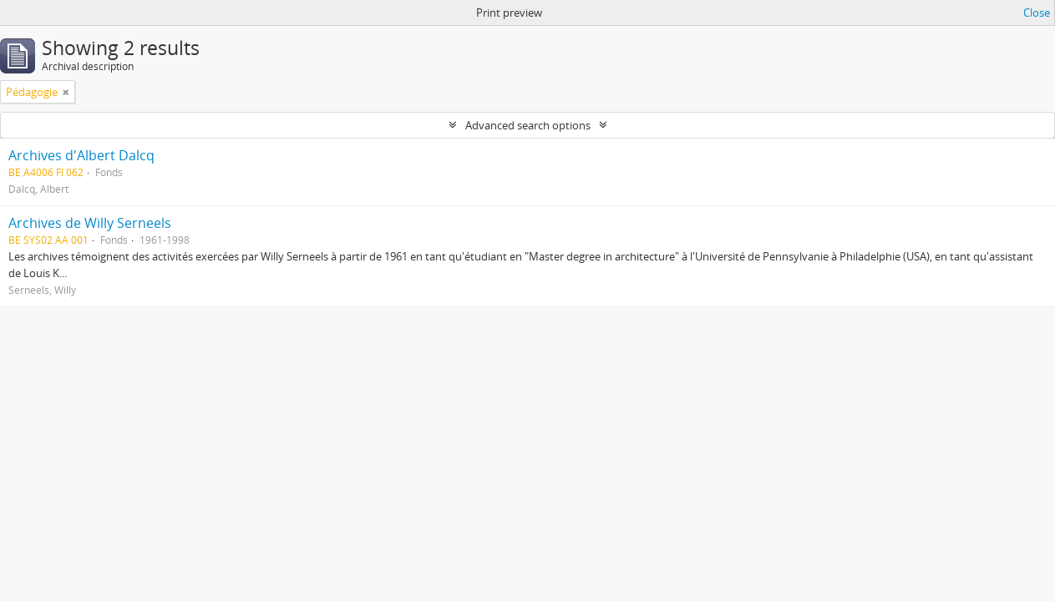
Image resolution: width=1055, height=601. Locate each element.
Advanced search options (528, 125)
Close (1036, 12)
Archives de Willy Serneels (89, 223)
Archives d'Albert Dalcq (81, 155)
